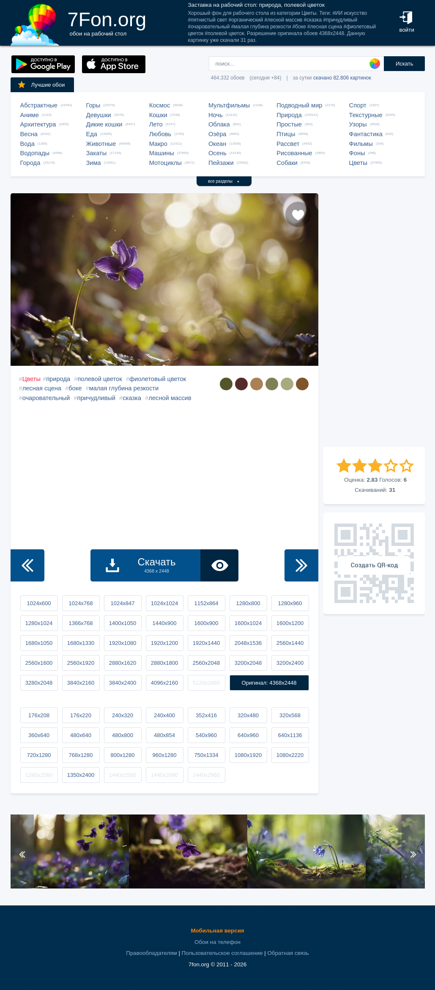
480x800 (122, 735)
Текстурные (366, 115)
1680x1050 (38, 643)
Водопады (34, 153)
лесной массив (169, 398)
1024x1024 (164, 603)
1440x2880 (164, 775)
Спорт (358, 105)
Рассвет (287, 143)
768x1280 (80, 755)
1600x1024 (248, 623)
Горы (93, 105)
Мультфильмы (229, 105)
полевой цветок (99, 379)
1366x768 (80, 623)
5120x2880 (206, 683)
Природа (289, 115)
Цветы (358, 162)
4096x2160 (164, 683)
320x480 (248, 715)
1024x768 (80, 603)
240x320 (122, 715)
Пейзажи (221, 162)
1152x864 (206, 603)
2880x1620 (122, 663)
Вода (27, 143)
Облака (219, 124)
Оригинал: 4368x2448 (268, 683)
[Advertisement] (374, 320)
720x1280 (39, 755)
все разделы (224, 181)
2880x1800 (164, 663)
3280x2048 (38, 683)
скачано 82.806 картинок (342, 78)
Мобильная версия (217, 930)
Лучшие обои (41, 84)
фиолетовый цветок (157, 379)
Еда (91, 134)
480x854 (164, 735)
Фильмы (361, 143)
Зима (93, 162)
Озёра (217, 134)
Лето (156, 124)
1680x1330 (80, 643)
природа (58, 379)
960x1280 (164, 755)
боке (75, 388)
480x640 (80, 735)
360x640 (38, 735)
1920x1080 (122, 643)
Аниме (29, 115)
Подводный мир (299, 105)
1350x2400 (80, 775)
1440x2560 (122, 775)
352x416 (206, 715)
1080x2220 (290, 755)
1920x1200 (164, 643)
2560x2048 (206, 663)
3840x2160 (80, 683)
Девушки (98, 115)
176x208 (38, 715)
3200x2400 (290, 663)
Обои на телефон (217, 942)
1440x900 (164, 623)
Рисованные (294, 153)
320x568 (290, 715)
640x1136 (290, 735)
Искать (404, 63)
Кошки (158, 115)
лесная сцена (41, 388)
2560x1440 (290, 643)
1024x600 (39, 603)
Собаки (287, 162)
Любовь (160, 134)
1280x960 (290, 603)
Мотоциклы (165, 162)
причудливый (96, 398)
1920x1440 (206, 643)
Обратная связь (288, 953)
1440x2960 (206, 775)
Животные (101, 143)
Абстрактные (38, 105)
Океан (217, 143)
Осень (217, 153)
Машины (161, 153)
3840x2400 (122, 683)
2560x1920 (80, 663)
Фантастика (366, 134)
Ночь (215, 115)
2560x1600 (38, 663)
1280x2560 (38, 775)
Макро (158, 143)
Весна (29, 134)
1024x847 (122, 603)
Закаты (96, 153)
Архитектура (38, 124)
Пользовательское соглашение (222, 953)
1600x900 (206, 623)
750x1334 (206, 755)
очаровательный (46, 398)
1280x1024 (38, 623)
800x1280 (122, 755)
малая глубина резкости (124, 388)
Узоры (358, 124)
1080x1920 (248, 755)
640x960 (248, 735)
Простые (289, 124)
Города (30, 162)
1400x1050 (122, 623)
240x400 (164, 715)
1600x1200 (290, 623)
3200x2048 (248, 663)
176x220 (80, 715)
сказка (132, 398)
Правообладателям (151, 953)
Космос (159, 105)
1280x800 (248, 603)
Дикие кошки (104, 124)
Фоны (357, 153)
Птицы (285, 134)
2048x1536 (248, 643)
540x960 (206, 735)
